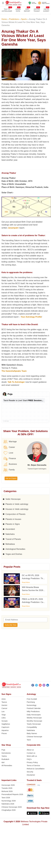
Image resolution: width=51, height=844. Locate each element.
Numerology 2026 (8, 801)
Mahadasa (10, 544)
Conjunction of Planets (15, 514)
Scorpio (4, 721)
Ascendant (10, 529)
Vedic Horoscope (12, 499)
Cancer (4, 708)
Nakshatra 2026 (7, 804)
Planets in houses (13, 519)
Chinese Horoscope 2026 (11, 807)
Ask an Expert (46, 10)
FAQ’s (29, 759)
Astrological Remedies (15, 549)
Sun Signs (6, 694)
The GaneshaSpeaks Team (14, 371)
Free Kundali (32, 699)
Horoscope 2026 (8, 785)
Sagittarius (5, 724)
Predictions (14, 19)
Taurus (4, 702)
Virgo (3, 715)
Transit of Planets (13, 539)
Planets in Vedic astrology (16, 504)
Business (10, 464)
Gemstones (6, 753)
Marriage (10, 442)
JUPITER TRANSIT (37, 10)
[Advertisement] (23, 656)
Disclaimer (31, 775)
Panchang (31, 702)
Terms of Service (33, 765)
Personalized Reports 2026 (12, 794)
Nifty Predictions (33, 711)
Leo (2, 711)
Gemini (4, 705)
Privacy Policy (32, 762)
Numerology (31, 705)
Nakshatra (10, 534)
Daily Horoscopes (34, 715)
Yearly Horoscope (34, 724)
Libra (3, 718)
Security (30, 772)
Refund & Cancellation (36, 769)
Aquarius (5, 730)
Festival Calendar (34, 708)
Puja (3, 750)
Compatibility (32, 727)
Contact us (31, 753)
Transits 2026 (6, 788)
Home (4, 19)
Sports (24, 19)
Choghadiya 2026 (8, 810)
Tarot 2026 (5, 798)
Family (9, 470)
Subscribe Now (10, 625)
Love (8, 453)
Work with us (32, 756)
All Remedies (6, 765)
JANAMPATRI (18, 10)
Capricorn (5, 727)
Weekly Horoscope (34, 718)
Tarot (29, 740)
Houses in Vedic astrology (16, 509)
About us (30, 750)
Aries (3, 699)
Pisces (4, 733)
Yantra (4, 756)
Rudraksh (5, 759)
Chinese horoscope (34, 737)
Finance (10, 458)
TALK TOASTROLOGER (7, 10)
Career (9, 447)
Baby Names (32, 733)
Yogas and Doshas (13, 554)
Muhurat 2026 (7, 791)
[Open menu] (2, 2)
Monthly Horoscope (34, 721)
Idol (2, 762)
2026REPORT (27, 10)
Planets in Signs (12, 524)
